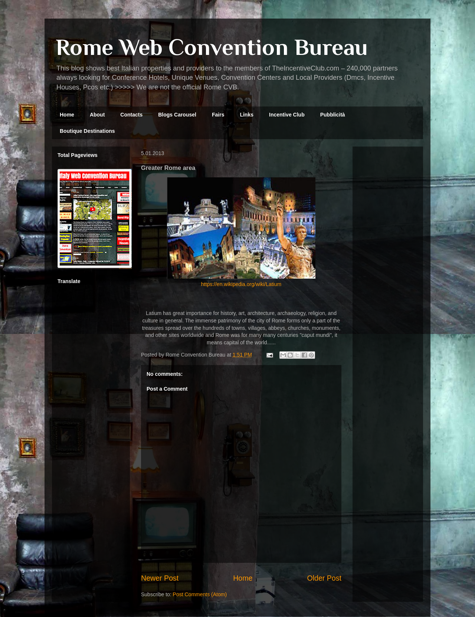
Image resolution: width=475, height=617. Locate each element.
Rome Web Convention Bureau (212, 47)
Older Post (324, 578)
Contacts (131, 115)
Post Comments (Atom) (200, 594)
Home (67, 115)
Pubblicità (332, 115)
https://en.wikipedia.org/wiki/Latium (241, 284)
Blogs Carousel (177, 115)
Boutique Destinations (87, 131)
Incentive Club (287, 115)
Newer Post (159, 578)
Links (246, 115)
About (97, 115)
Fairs (218, 115)
